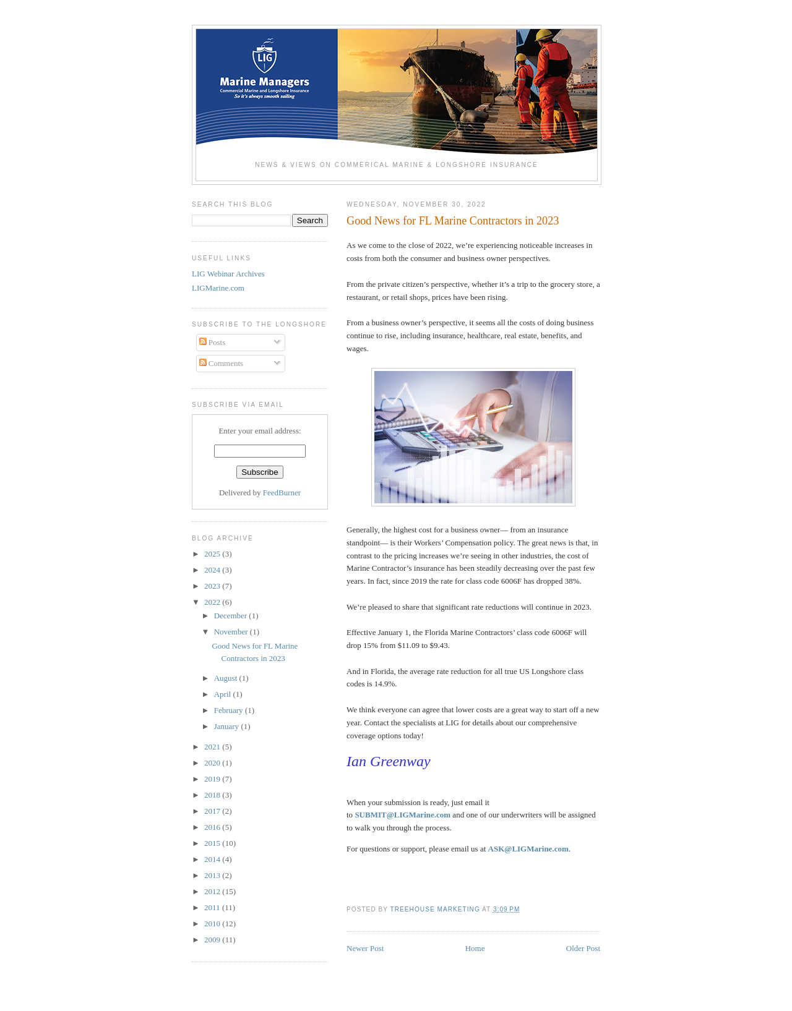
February (229, 710)
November (232, 631)
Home (475, 948)
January (227, 726)
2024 (213, 569)
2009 (213, 939)
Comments (221, 363)
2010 (213, 923)
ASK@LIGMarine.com (528, 848)
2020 (213, 762)
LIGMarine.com (218, 287)
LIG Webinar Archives (228, 273)
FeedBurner (282, 492)
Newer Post (365, 948)
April (223, 694)
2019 (213, 778)
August (226, 678)
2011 (213, 907)
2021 (213, 746)
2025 (213, 553)
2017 (213, 811)
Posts (212, 342)
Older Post (583, 948)
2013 (213, 875)
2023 (213, 586)
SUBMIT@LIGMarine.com (402, 814)
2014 (213, 859)
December (231, 615)
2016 (213, 827)
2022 (213, 602)
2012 (213, 891)
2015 (213, 843)
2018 (213, 795)
